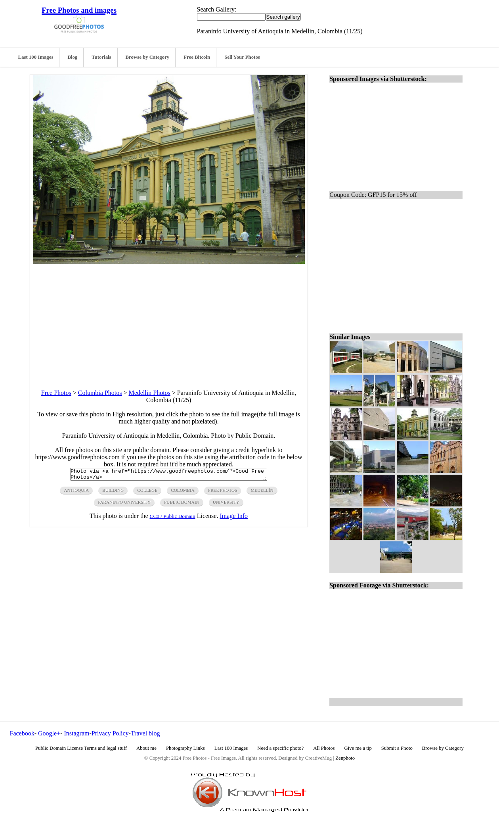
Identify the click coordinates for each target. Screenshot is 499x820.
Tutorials (101, 57)
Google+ (49, 733)
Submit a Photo (397, 748)
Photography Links (185, 748)
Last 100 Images (36, 57)
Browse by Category (148, 57)
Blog (72, 57)
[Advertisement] (169, 319)
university (226, 504)
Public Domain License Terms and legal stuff (81, 748)
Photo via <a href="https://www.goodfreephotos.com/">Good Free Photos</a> (168, 475)
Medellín (261, 492)
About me (146, 748)
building (113, 492)
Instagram (76, 733)
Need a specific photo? (280, 748)
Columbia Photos (100, 392)
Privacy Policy (110, 733)
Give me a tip (358, 748)
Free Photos (56, 392)
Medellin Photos (149, 392)
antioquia (76, 492)
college (147, 492)
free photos (222, 492)
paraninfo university (124, 504)
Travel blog (145, 733)
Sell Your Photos (242, 57)
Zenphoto (345, 758)
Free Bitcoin (197, 57)
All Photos (324, 748)
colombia (183, 492)
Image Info (234, 518)
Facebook (22, 733)
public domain (181, 504)
